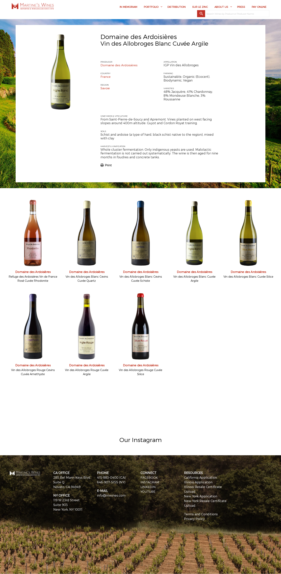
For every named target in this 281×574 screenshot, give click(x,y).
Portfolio (151, 7)
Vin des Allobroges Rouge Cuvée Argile (86, 372)
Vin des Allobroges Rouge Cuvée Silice (140, 372)
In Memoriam (128, 7)
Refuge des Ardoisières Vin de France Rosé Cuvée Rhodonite (33, 278)
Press (241, 7)
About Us (221, 7)
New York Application (200, 496)
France (105, 76)
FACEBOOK (149, 477)
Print (108, 165)
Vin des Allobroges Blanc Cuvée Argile (194, 278)
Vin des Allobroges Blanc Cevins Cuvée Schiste (140, 278)
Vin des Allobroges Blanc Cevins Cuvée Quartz (87, 278)
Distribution (176, 7)
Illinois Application (198, 482)
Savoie (105, 88)
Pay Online (259, 7)
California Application (200, 477)
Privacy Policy (194, 519)
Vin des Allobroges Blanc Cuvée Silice (248, 276)
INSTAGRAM (149, 482)
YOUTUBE (148, 491)
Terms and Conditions (201, 514)
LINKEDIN (148, 487)
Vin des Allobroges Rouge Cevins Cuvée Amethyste (33, 372)
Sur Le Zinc (200, 7)
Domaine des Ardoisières (138, 36)
